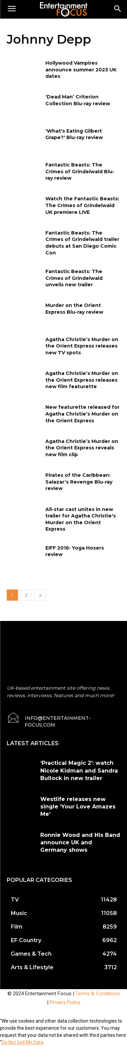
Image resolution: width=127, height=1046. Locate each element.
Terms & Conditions (98, 994)
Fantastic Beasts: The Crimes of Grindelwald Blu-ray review (79, 171)
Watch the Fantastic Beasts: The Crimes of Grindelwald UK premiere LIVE (82, 205)
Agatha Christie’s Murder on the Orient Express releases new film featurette (81, 380)
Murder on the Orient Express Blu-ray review (74, 308)
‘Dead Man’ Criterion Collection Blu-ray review (77, 100)
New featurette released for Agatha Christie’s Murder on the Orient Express (82, 413)
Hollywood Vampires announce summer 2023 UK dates (81, 69)
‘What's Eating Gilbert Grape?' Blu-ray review (74, 134)
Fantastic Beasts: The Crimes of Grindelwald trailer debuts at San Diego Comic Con (82, 243)
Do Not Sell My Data (22, 1042)
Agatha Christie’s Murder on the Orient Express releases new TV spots (81, 346)
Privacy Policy (65, 1002)
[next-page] (40, 595)
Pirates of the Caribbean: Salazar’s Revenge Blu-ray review (78, 481)
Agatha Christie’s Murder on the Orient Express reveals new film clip (81, 448)
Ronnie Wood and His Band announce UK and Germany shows (80, 842)
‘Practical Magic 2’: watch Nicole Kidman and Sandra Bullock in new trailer (79, 770)
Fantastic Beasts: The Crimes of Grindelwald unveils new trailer (74, 278)
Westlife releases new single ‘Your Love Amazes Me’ (77, 807)
